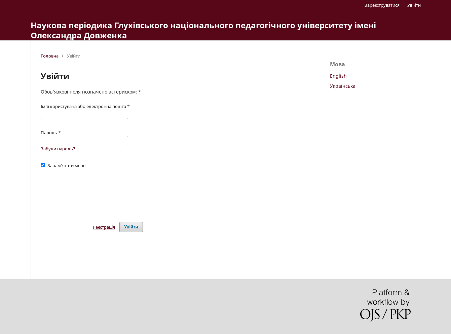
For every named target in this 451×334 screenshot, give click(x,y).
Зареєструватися (382, 5)
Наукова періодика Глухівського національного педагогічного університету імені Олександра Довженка (203, 30)
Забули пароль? (58, 149)
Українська (342, 86)
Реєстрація (104, 227)
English (338, 76)
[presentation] (92, 192)
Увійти (414, 5)
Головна (50, 56)
